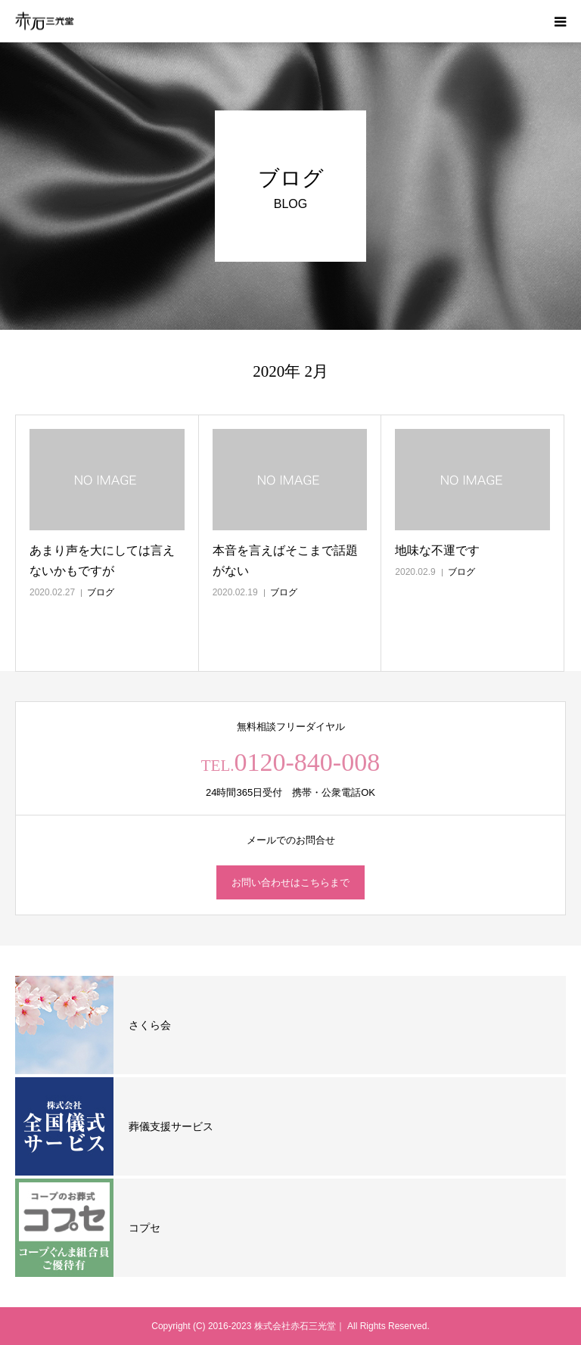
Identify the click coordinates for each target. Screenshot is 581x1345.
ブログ (100, 592)
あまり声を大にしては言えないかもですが (102, 560)
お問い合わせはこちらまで (290, 882)
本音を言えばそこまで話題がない (285, 560)
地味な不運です (437, 550)
